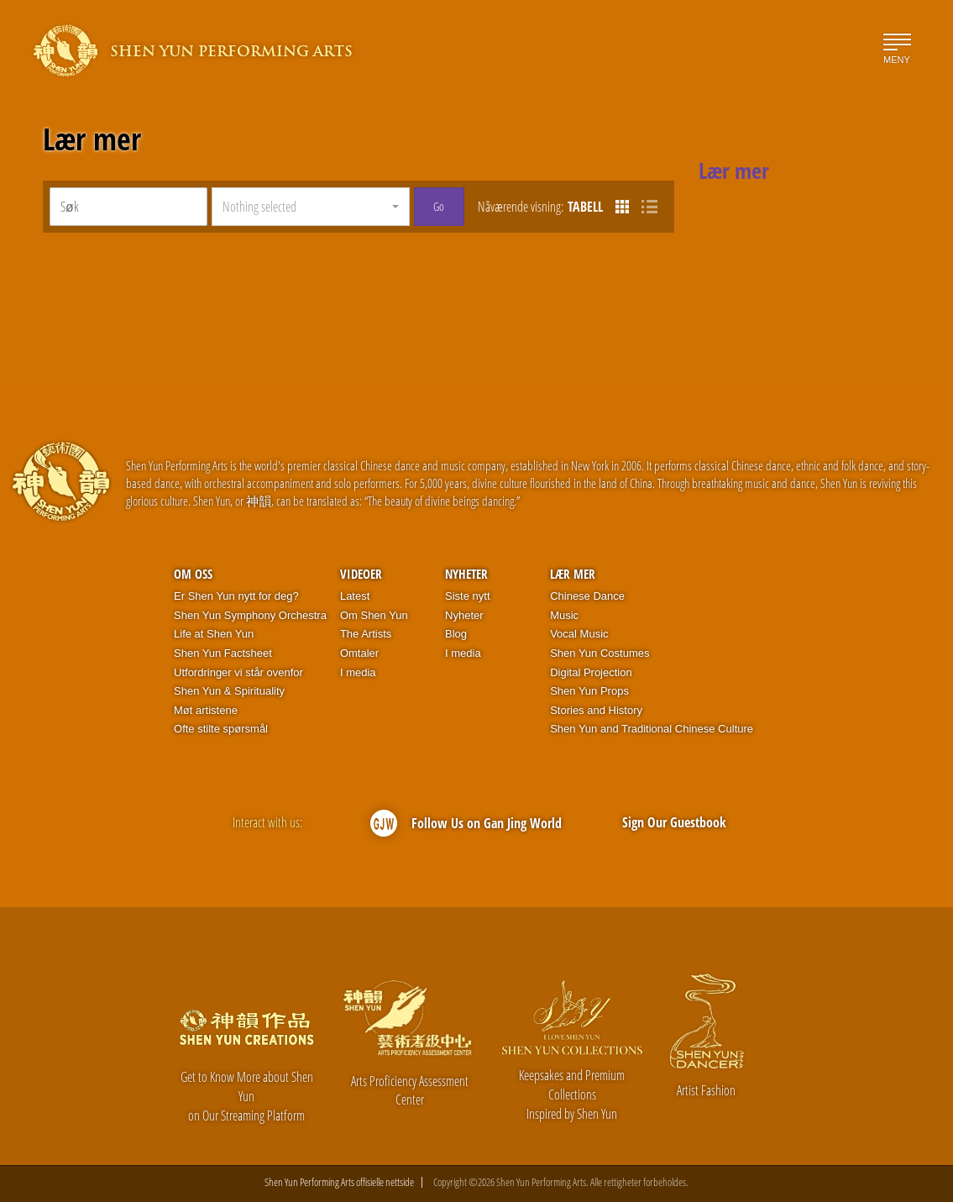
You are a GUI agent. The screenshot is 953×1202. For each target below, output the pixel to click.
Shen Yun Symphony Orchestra (250, 615)
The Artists (365, 633)
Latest (354, 596)
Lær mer (92, 139)
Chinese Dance (587, 596)
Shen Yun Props (589, 691)
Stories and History (596, 710)
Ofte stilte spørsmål (221, 728)
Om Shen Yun (374, 615)
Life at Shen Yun (214, 633)
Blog (456, 633)
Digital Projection (591, 672)
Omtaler (359, 653)
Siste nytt (467, 596)
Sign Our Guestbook (674, 822)
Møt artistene (206, 710)
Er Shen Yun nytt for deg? (236, 596)
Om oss (193, 573)
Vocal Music (579, 633)
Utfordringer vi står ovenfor (238, 672)
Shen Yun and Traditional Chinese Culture (651, 728)
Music (564, 615)
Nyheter (466, 573)
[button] (311, 206)
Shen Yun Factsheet (223, 653)
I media (358, 672)
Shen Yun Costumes (599, 653)
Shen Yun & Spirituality (229, 691)
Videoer (361, 573)
